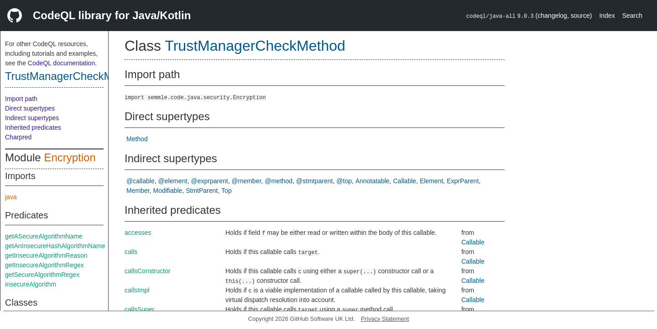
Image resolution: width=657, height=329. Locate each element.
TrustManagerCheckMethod (73, 76)
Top (226, 190)
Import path (21, 98)
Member (138, 190)
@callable (140, 181)
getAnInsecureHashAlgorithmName (55, 245)
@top (344, 181)
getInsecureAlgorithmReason (46, 255)
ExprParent (463, 181)
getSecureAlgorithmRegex (42, 274)
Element (431, 181)
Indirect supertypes (32, 118)
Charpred (18, 137)
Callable (405, 181)
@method (278, 181)
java (11, 197)
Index (607, 15)
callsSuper (139, 309)
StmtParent (202, 190)
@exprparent (209, 181)
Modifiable (167, 190)
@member (246, 181)
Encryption (69, 157)
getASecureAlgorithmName (44, 236)
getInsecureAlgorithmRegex (44, 265)
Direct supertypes (30, 108)
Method (137, 139)
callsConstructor (147, 271)
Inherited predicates (33, 127)
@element (173, 181)
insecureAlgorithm (30, 284)
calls (131, 251)
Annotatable (372, 181)
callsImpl (137, 290)
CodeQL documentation (61, 63)
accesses (138, 232)
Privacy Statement (385, 318)
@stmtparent (314, 181)
